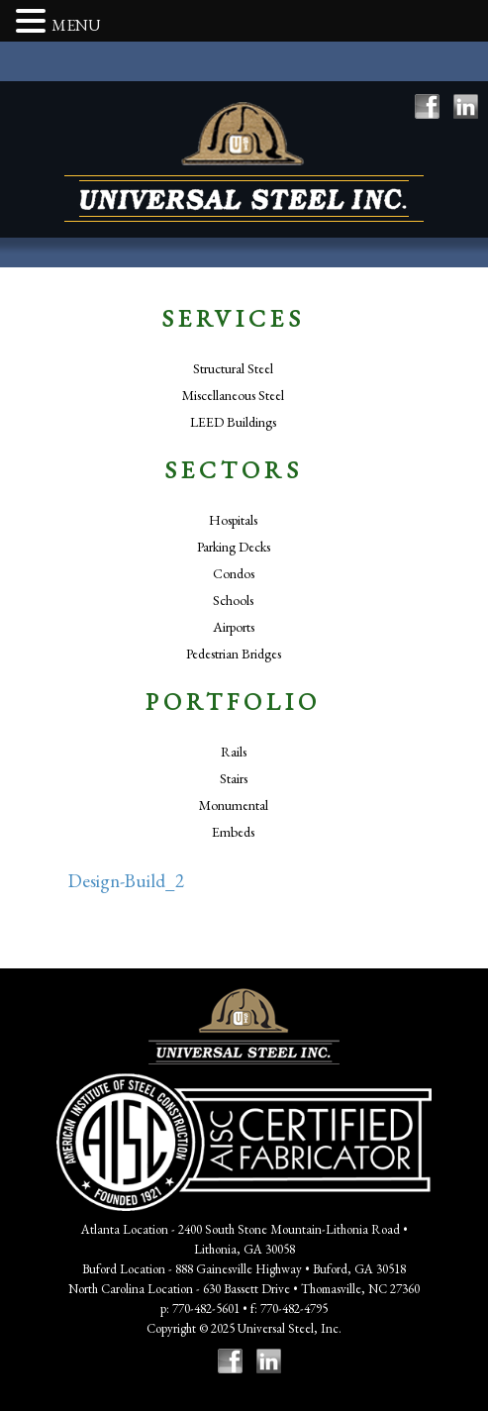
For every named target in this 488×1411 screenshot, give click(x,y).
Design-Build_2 (126, 880)
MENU (76, 25)
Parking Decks (233, 546)
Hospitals (233, 520)
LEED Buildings (233, 422)
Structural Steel (233, 368)
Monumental (233, 805)
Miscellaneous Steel (233, 395)
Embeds (233, 832)
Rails (233, 751)
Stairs (233, 778)
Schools (233, 600)
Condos (233, 573)
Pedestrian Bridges (233, 653)
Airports (233, 627)
